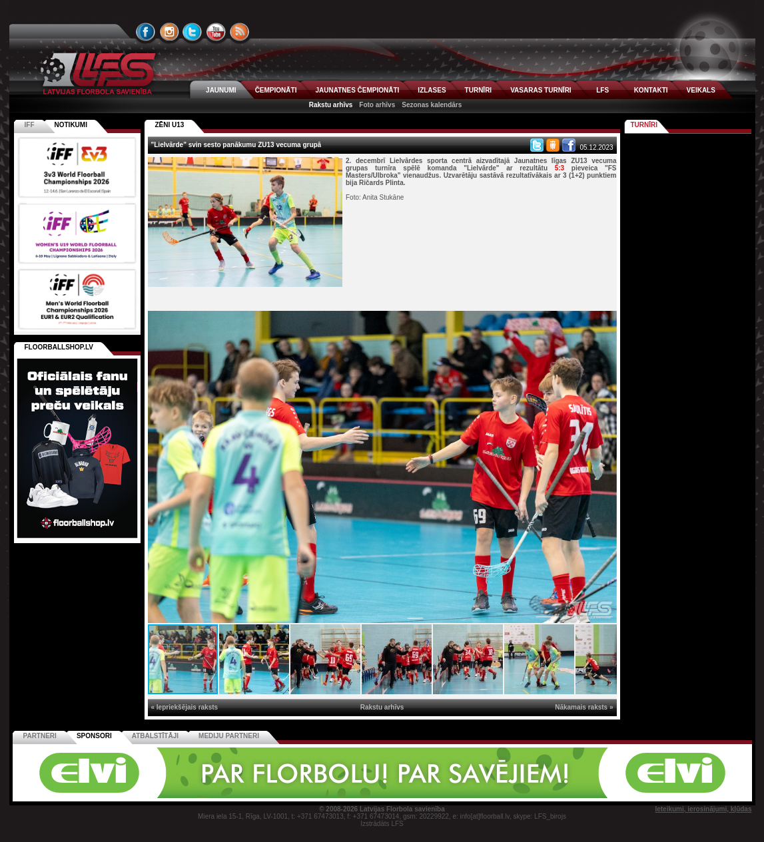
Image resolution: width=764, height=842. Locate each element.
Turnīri (644, 124)
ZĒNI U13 (170, 124)
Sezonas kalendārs (432, 104)
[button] (604, 322)
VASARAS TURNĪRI (540, 90)
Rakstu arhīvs (331, 104)
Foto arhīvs (377, 104)
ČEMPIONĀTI (276, 90)
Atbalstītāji (155, 735)
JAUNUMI (221, 90)
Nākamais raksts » (584, 707)
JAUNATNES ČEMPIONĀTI (357, 90)
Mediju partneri (228, 735)
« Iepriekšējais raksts (184, 707)
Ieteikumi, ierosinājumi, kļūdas (703, 809)
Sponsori (94, 735)
